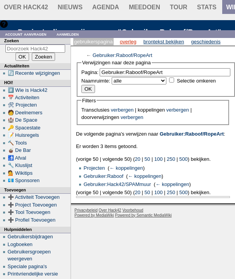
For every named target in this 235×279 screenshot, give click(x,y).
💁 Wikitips (20, 173)
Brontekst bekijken (163, 42)
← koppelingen (126, 168)
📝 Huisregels (23, 135)
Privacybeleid (85, 210)
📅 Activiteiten (24, 97)
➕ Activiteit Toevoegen (34, 197)
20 (137, 159)
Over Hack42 (26, 7)
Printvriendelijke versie (33, 274)
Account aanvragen (26, 34)
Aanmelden (68, 34)
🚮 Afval (17, 158)
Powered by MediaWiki (94, 215)
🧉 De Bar (19, 150)
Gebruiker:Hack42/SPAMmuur (117, 184)
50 (147, 159)
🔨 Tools (17, 143)
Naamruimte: (95, 81)
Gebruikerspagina (93, 42)
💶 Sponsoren (24, 180)
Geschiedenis (206, 42)
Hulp (15, 24)
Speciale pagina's (27, 266)
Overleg (128, 42)
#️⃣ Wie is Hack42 (28, 90)
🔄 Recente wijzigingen (34, 73)
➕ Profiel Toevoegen (31, 220)
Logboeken (20, 244)
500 (183, 159)
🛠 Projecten (22, 105)
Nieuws (70, 7)
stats (206, 7)
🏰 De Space (23, 120)
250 (171, 159)
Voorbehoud (132, 210)
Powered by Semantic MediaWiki (143, 215)
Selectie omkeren (196, 81)
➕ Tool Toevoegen (29, 212)
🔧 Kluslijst (20, 165)
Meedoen (144, 7)
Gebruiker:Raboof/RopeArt (122, 55)
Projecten (94, 168)
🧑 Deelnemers (25, 112)
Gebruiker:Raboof (104, 176)
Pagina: (89, 72)
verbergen (122, 110)
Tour (178, 7)
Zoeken (11, 40)
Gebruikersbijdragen (30, 236)
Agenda (105, 7)
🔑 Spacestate (24, 128)
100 (158, 159)
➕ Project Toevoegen (32, 205)
